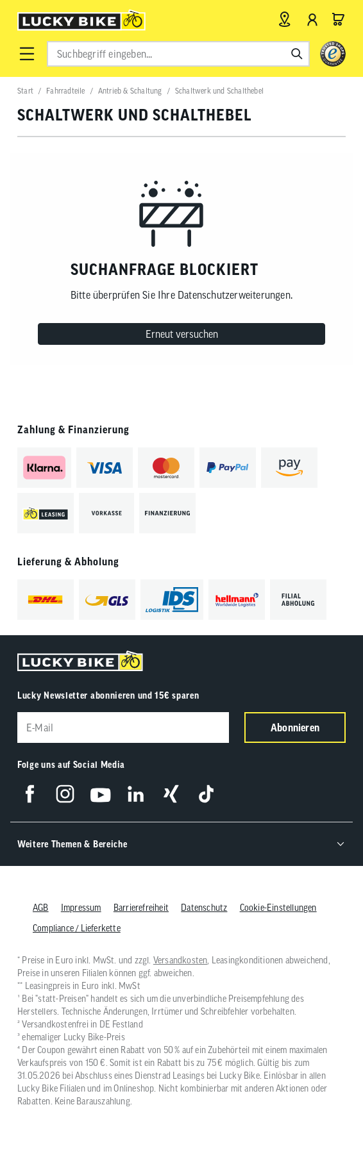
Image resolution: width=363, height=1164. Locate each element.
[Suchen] (297, 54)
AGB (41, 907)
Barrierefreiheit (141, 907)
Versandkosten (180, 960)
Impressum (81, 907)
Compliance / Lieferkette (77, 928)
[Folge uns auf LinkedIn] (135, 793)
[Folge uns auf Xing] (170, 793)
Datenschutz (204, 907)
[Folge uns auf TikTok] (206, 793)
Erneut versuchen (182, 334)
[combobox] (178, 54)
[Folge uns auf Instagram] (65, 793)
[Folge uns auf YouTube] (100, 793)
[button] (27, 53)
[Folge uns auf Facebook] (29, 793)
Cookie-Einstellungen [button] (278, 907)
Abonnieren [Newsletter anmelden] (295, 727)
